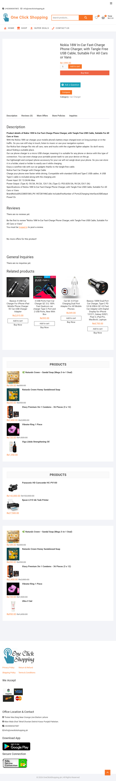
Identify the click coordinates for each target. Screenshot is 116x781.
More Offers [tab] (42, 115)
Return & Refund (26, 667)
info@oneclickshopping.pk (32, 9)
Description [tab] (12, 115)
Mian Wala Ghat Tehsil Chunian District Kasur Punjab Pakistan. (30, 721)
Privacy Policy (8, 667)
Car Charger (75, 97)
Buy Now (85, 73)
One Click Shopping (29, 17)
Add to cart (75, 66)
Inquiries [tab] (73, 115)
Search (86, 18)
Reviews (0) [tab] (27, 115)
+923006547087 (10, 726)
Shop (22, 28)
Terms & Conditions (26, 672)
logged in (23, 227)
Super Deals (39, 28)
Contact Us (60, 28)
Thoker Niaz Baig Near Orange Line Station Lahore (25, 717)
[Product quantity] (64, 66)
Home (9, 28)
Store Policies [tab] (58, 115)
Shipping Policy (9, 672)
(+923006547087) (10, 9)
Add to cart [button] (18, 321)
